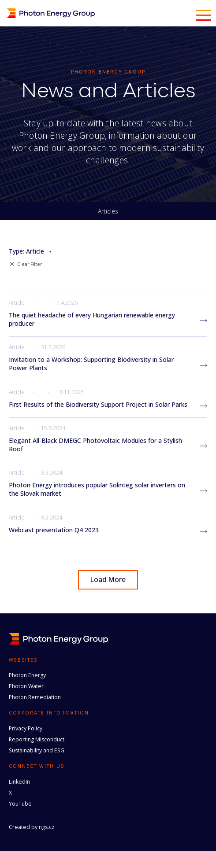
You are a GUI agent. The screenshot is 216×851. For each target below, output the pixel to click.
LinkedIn (19, 781)
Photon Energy (27, 675)
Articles (108, 211)
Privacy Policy (25, 728)
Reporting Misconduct (36, 739)
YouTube (20, 803)
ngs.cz (46, 827)
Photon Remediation (35, 697)
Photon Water (26, 686)
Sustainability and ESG (36, 750)
